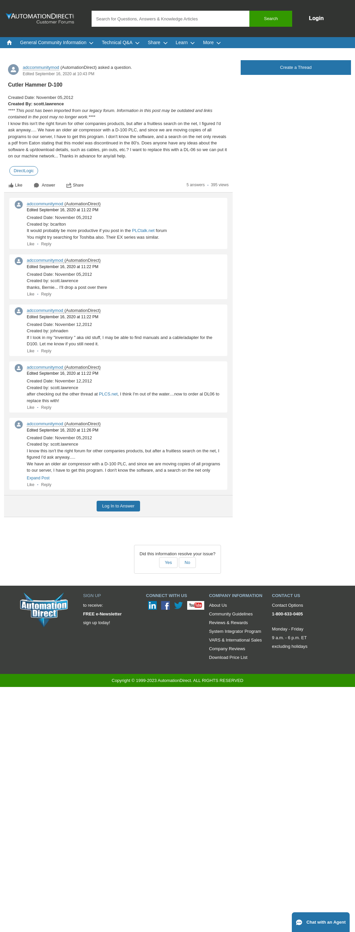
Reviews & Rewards (228, 622)
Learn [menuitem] (185, 42)
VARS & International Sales (235, 640)
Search (271, 18)
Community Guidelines (231, 613)
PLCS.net (108, 393)
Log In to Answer (118, 505)
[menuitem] (9, 42)
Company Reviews (227, 648)
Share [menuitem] (157, 42)
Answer (44, 185)
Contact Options (287, 605)
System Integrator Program (235, 631)
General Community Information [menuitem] (57, 42)
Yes (168, 562)
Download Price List (228, 657)
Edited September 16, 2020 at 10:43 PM (58, 74)
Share (75, 185)
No (187, 562)
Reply (46, 244)
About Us (218, 605)
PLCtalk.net (143, 230)
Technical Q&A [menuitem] (121, 42)
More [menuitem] (212, 42)
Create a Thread (296, 67)
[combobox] (192, 19)
